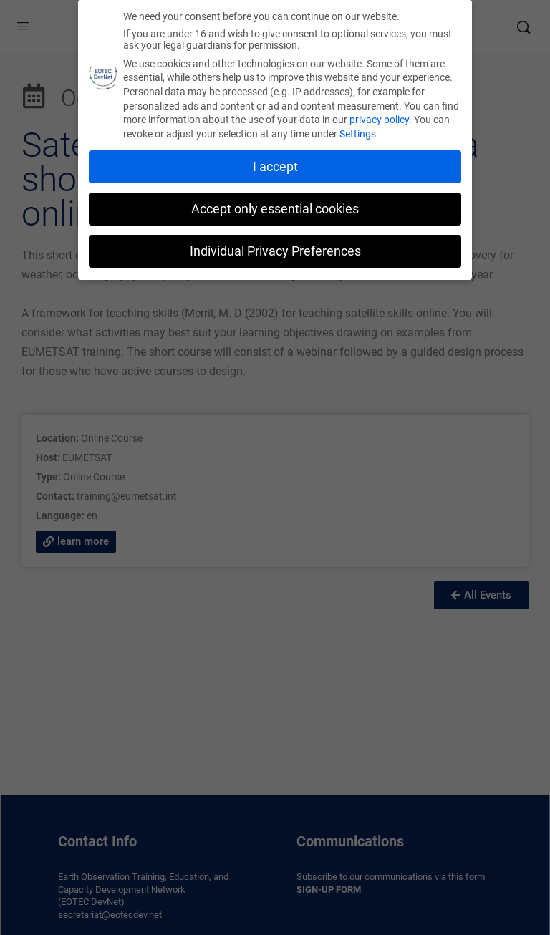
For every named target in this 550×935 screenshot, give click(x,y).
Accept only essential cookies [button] (275, 206)
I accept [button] (275, 165)
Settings (357, 131)
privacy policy (379, 117)
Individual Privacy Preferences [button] (275, 248)
